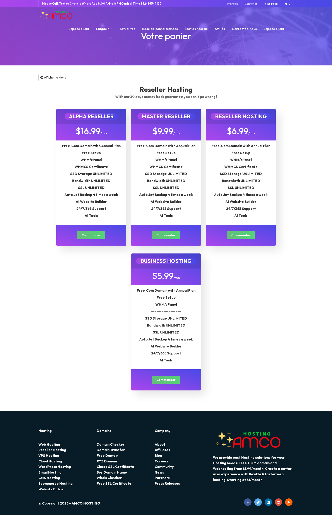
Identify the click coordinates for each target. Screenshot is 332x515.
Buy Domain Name (112, 472)
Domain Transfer (111, 450)
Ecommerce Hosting (55, 483)
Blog (158, 455)
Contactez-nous (244, 29)
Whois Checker (109, 478)
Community (164, 466)
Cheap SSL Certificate (115, 466)
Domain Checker (110, 444)
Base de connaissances (160, 29)
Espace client (79, 29)
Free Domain (107, 455)
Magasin (103, 29)
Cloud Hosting (50, 461)
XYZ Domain (107, 461)
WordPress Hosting (54, 466)
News (159, 472)
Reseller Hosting (52, 450)
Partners (162, 478)
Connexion (251, 3)
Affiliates (162, 450)
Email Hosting (50, 472)
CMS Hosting (49, 478)
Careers (161, 461)
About (160, 444)
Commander (91, 235)
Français (232, 3)
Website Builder (51, 489)
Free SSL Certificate (114, 483)
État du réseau (196, 29)
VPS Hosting (48, 455)
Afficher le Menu (53, 77)
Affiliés (220, 29)
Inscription (271, 3)
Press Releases (167, 483)
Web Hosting (49, 444)
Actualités (127, 29)
